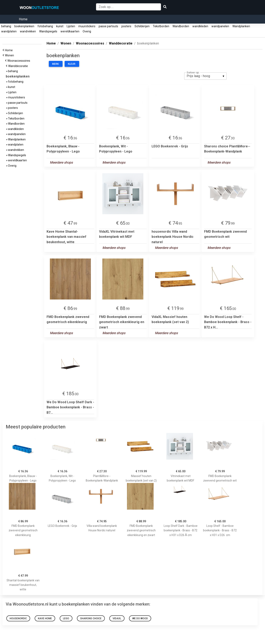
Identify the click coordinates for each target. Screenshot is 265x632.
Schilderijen (142, 26)
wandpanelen (220, 26)
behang (6, 26)
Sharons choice (91, 618)
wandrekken (28, 31)
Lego (66, 618)
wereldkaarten (70, 31)
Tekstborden (161, 26)
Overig (86, 31)
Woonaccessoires (19, 60)
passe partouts (108, 26)
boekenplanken (24, 26)
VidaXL (117, 618)
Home (23, 19)
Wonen (10, 55)
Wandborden (180, 26)
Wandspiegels (48, 31)
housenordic (18, 618)
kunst (60, 26)
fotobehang (45, 26)
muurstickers (87, 26)
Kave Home (45, 618)
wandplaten (9, 31)
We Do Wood (140, 618)
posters (126, 26)
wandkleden (200, 26)
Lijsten (70, 26)
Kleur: (72, 64)
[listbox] (205, 76)
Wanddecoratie (18, 66)
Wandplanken (241, 26)
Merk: (55, 64)
